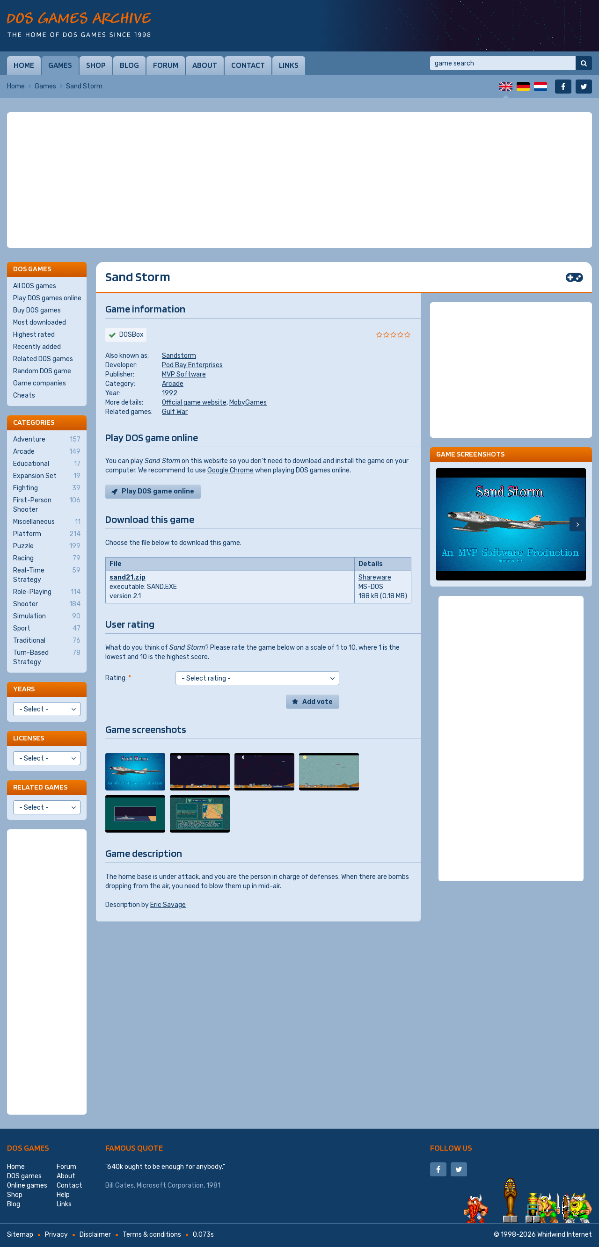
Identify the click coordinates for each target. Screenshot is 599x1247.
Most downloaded (39, 322)
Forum (165, 65)
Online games (27, 1185)
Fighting (46, 488)
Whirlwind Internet (564, 1235)
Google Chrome (230, 470)
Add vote (317, 702)
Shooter (46, 604)
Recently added (37, 347)
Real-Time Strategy (46, 575)
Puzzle (46, 546)
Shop (96, 65)
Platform (46, 534)
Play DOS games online (47, 298)
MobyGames (248, 402)
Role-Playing (46, 592)
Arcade (172, 384)
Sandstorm (179, 356)
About (204, 65)
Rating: (118, 678)
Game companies (39, 383)
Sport (46, 628)
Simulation (46, 616)
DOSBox (131, 335)
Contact (248, 65)
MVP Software (184, 374)
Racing (46, 558)
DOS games (28, 1148)
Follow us (451, 1148)
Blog (129, 65)
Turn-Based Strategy (46, 657)
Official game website (194, 402)
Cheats (24, 395)
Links (289, 65)
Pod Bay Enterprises (192, 365)
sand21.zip (128, 577)
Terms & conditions (152, 1235)
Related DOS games (43, 359)
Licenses (28, 737)
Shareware (374, 577)
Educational (46, 464)
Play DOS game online (158, 491)
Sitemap (20, 1235)
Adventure (46, 439)
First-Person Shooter (46, 505)
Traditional (46, 640)
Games (60, 65)
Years (24, 688)
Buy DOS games (37, 310)
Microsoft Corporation (170, 1185)
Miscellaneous (46, 522)
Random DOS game (42, 371)
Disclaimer (95, 1235)
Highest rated (34, 335)
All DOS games (34, 286)
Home (24, 65)
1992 (169, 393)
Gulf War (175, 412)
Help (63, 1195)
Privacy (56, 1235)
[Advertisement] (299, 180)
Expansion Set (46, 476)
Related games (40, 787)
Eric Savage (168, 905)
